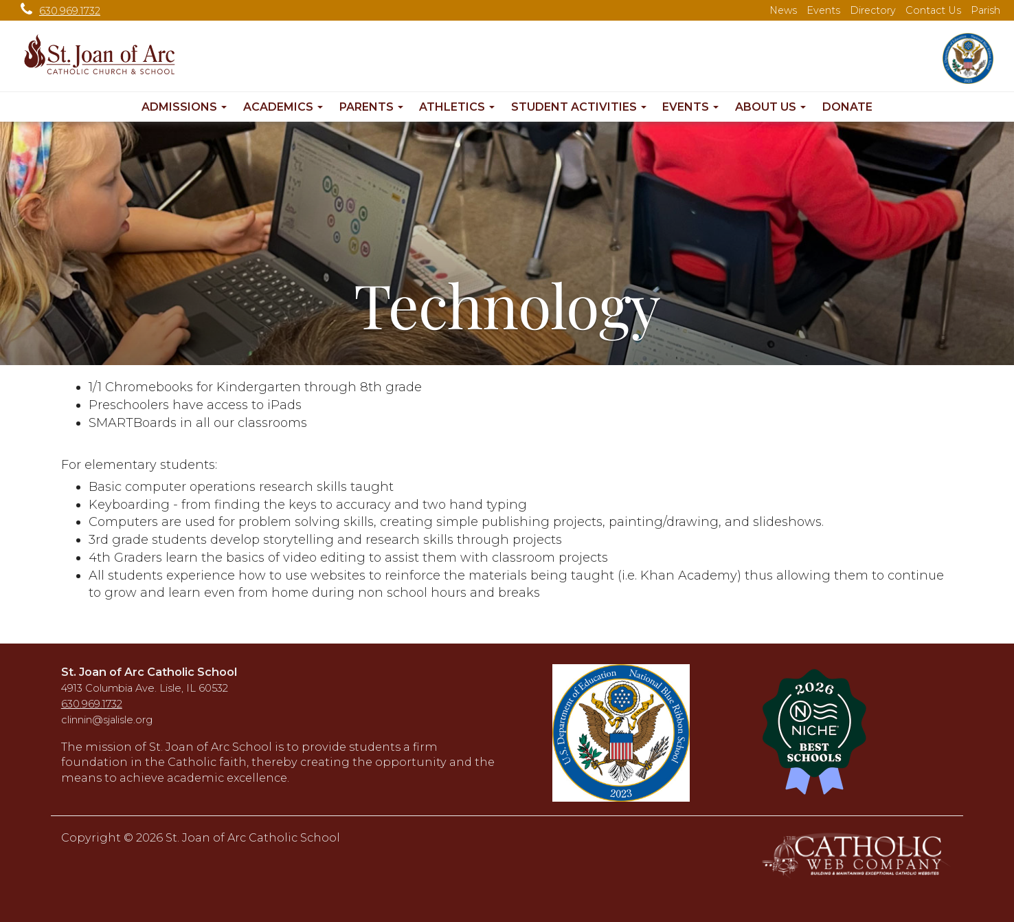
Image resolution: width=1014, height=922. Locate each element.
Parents (371, 106)
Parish (985, 10)
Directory (873, 10)
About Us (770, 106)
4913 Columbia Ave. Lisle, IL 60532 (144, 688)
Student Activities (578, 106)
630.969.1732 (57, 11)
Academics (283, 106)
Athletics (457, 106)
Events (823, 10)
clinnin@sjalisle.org (107, 720)
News (783, 10)
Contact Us (933, 10)
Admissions (184, 106)
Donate (847, 106)
